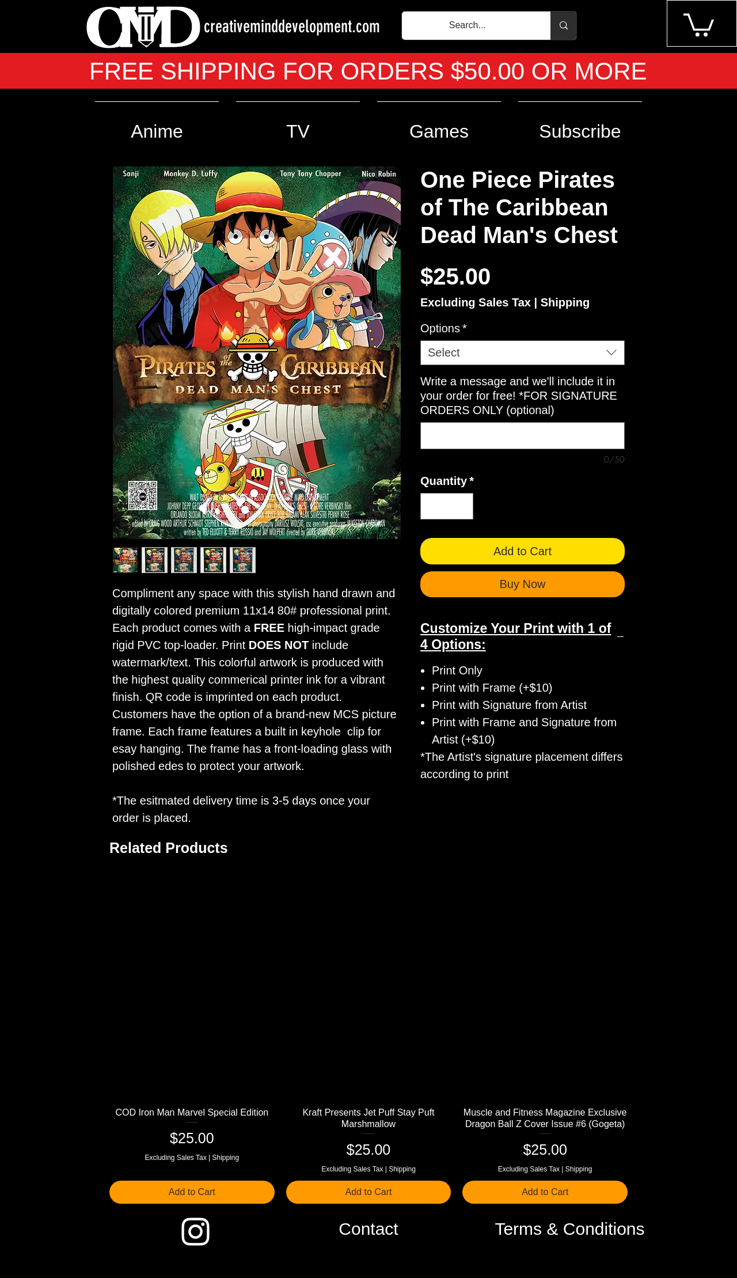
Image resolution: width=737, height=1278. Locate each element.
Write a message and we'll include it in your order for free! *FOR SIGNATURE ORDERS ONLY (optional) (518, 395)
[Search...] (467, 26)
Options (443, 328)
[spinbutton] (447, 506)
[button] (698, 24)
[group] (368, 1041)
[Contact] (368, 1229)
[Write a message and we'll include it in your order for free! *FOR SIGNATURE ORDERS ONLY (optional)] (522, 435)
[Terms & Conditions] (570, 1229)
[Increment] (462, 506)
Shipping (565, 302)
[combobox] (522, 352)
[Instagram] (195, 1231)
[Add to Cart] (192, 1192)
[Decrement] (432, 506)
